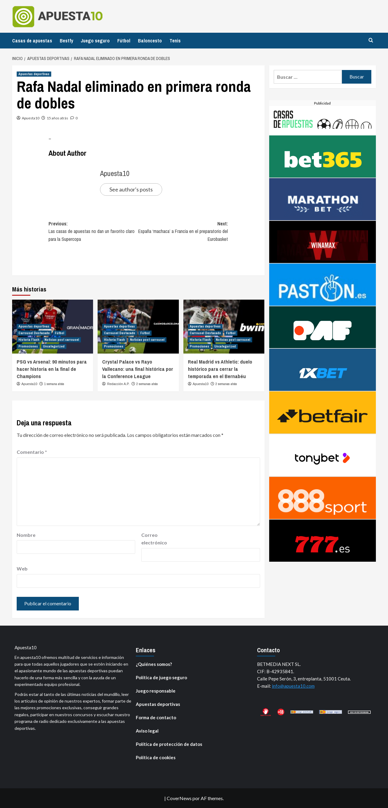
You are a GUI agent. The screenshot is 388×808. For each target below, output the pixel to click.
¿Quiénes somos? (154, 664)
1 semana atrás (54, 384)
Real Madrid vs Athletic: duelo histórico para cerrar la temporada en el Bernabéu (220, 369)
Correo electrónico (154, 539)
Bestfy (66, 40)
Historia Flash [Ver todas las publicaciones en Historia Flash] (28, 339)
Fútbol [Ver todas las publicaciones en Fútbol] (59, 333)
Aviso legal (147, 730)
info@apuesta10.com (293, 686)
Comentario (32, 452)
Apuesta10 (30, 118)
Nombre (26, 535)
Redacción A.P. (118, 384)
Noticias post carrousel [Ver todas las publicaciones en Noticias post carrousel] (62, 339)
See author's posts (131, 189)
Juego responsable (156, 690)
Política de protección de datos (169, 744)
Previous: (93, 231)
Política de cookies (156, 757)
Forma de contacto (156, 717)
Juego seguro (95, 40)
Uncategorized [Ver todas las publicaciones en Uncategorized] (54, 346)
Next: (183, 231)
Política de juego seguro (161, 677)
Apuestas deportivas (158, 704)
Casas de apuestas (32, 40)
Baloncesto (150, 40)
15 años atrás (57, 118)
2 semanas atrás (147, 384)
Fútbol (123, 40)
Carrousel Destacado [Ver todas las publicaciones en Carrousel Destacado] (34, 333)
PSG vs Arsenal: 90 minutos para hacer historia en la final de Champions (52, 369)
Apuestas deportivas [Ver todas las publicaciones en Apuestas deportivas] (33, 74)
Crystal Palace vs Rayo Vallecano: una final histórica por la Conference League (137, 369)
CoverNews (179, 798)
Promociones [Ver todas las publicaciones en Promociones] (28, 346)
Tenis (175, 40)
